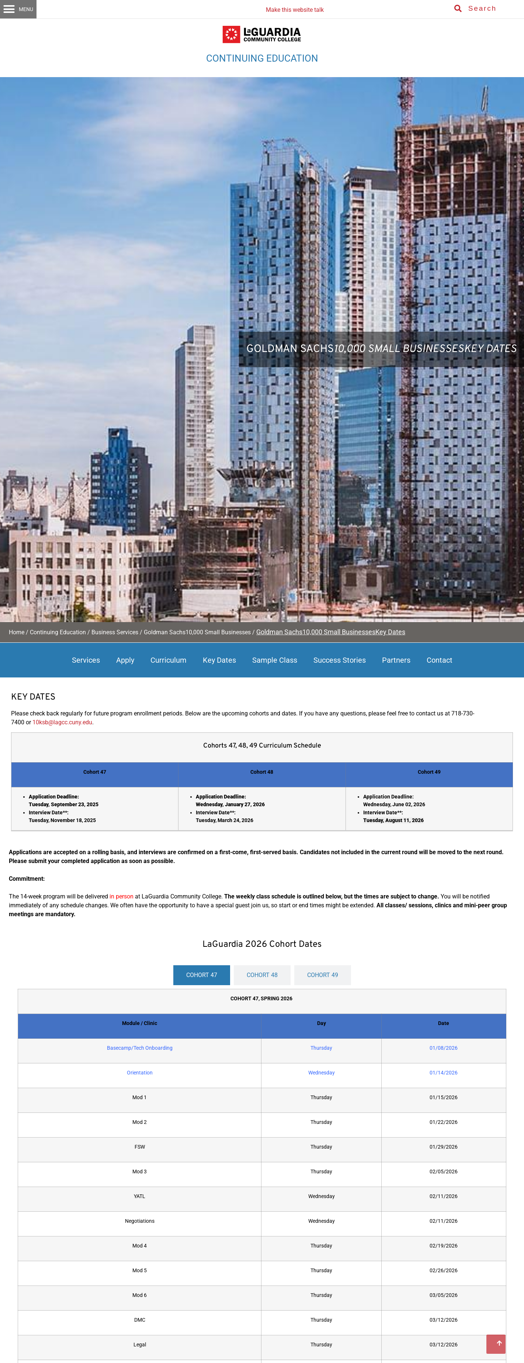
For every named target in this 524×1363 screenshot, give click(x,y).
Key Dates (219, 660)
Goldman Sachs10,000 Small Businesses (197, 632)
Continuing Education (58, 632)
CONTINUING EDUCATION (262, 58)
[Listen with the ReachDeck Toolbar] (293, 7)
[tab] (201, 975)
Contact (439, 660)
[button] (18, 9)
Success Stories (339, 660)
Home (16, 632)
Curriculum (168, 660)
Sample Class (274, 660)
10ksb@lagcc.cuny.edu (62, 722)
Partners (396, 660)
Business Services (114, 632)
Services (86, 660)
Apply (125, 660)
